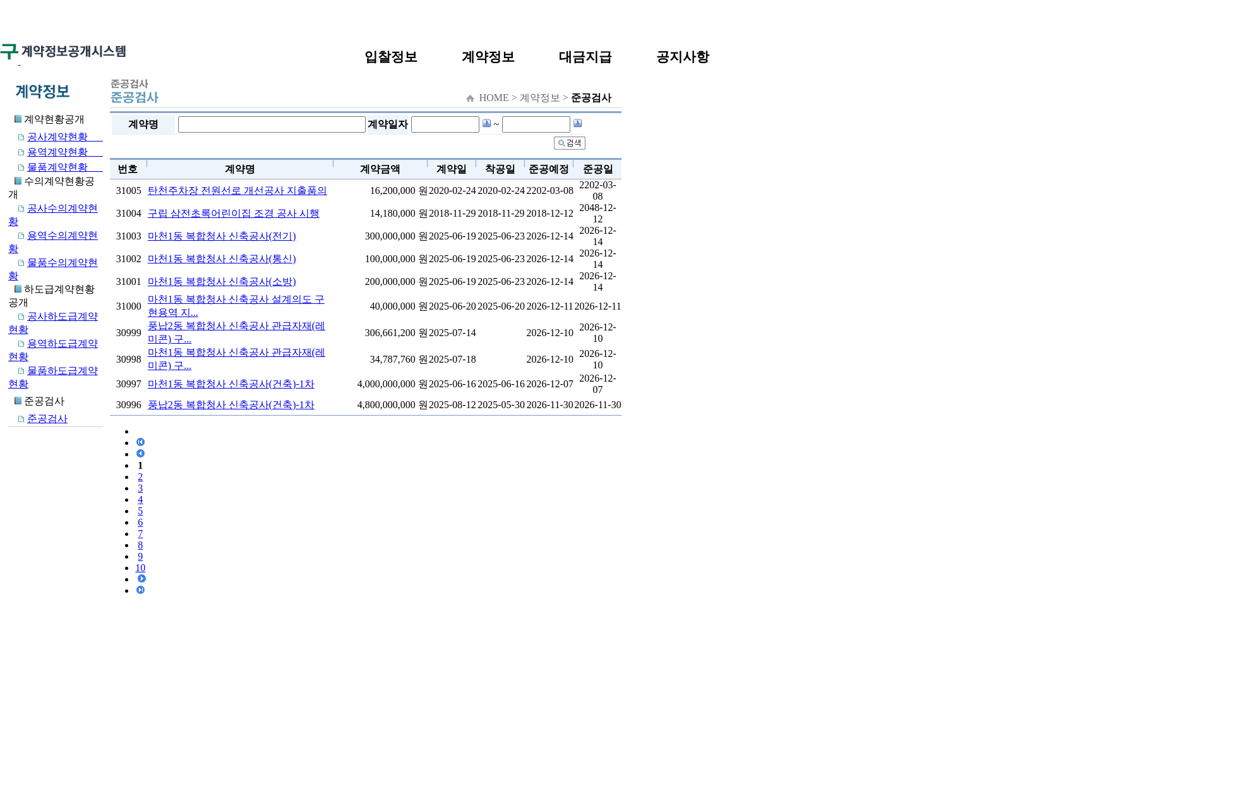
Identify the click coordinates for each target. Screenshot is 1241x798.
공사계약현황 (55, 136)
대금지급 (585, 56)
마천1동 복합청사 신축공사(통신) (222, 258)
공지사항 (682, 56)
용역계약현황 (55, 152)
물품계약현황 (55, 167)
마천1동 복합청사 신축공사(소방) (222, 281)
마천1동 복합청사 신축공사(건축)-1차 (231, 383)
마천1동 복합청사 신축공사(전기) (222, 236)
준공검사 (38, 418)
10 (140, 567)
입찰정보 (390, 56)
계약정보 (488, 56)
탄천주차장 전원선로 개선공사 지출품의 (237, 190)
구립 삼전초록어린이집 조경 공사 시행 (234, 213)
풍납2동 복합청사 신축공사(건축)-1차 (231, 404)
